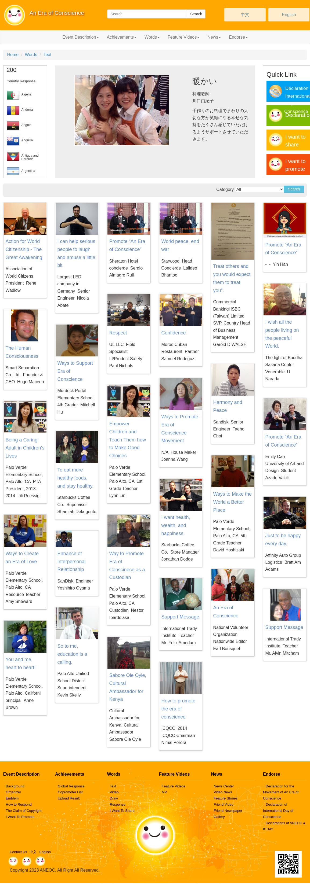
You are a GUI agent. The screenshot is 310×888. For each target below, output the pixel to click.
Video (114, 792)
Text (47, 54)
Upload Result (69, 798)
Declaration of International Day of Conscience (278, 810)
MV (164, 792)
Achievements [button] (122, 37)
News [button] (214, 37)
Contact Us (18, 852)
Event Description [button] (80, 37)
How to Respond (19, 804)
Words (31, 54)
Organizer (13, 792)
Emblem (12, 798)
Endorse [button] (238, 37)
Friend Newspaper (228, 811)
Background (15, 786)
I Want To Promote (20, 817)
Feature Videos (173, 786)
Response (118, 804)
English (289, 14)
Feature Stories (225, 798)
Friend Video (223, 804)
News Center (224, 786)
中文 (245, 14)
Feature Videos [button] (183, 37)
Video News (223, 792)
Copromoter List (70, 792)
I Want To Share (122, 811)
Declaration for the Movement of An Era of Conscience (280, 792)
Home (13, 54)
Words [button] (152, 37)
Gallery (219, 817)
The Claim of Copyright (24, 811)
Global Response (71, 786)
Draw (114, 798)
